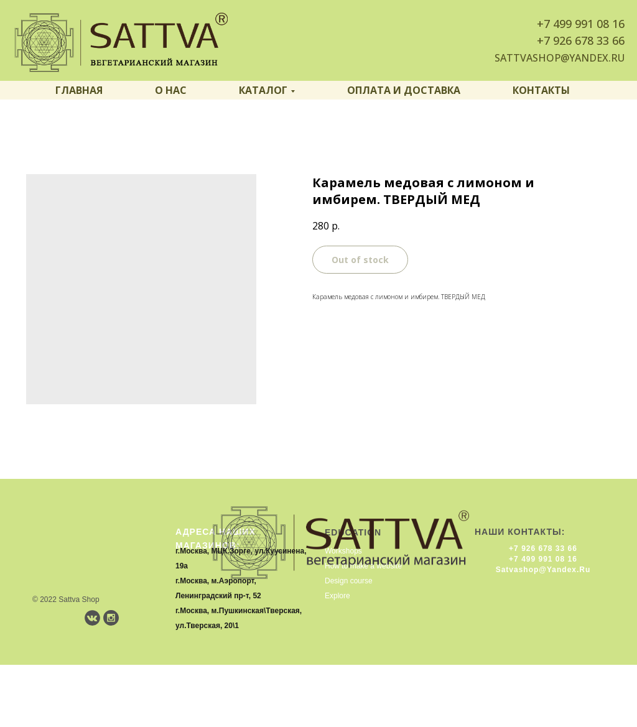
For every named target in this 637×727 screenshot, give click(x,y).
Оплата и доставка (403, 90)
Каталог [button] (263, 90)
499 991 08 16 (589, 23)
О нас (171, 90)
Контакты (541, 90)
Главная (79, 90)
